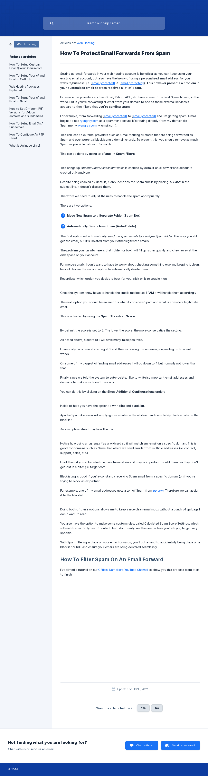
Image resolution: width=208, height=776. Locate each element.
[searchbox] (104, 23)
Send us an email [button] (183, 745)
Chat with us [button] (144, 745)
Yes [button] (143, 707)
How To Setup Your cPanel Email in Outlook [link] (27, 77)
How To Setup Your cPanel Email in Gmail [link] (27, 99)
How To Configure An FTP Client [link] (26, 136)
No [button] (157, 707)
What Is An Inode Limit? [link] (24, 145)
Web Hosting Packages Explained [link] (24, 88)
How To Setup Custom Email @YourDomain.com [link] (25, 66)
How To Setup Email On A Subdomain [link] (26, 125)
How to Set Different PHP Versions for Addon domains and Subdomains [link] (26, 112)
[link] (24, 44)
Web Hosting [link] (86, 43)
